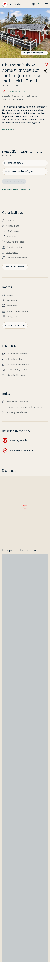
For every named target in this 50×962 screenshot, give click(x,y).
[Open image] (25, 33)
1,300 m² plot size (15, 242)
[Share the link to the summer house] (46, 71)
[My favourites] (40, 4)
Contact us (25, 190)
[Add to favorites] (46, 64)
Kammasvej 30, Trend (15, 91)
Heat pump (12, 252)
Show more (8, 130)
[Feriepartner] (12, 4)
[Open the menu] (46, 4)
